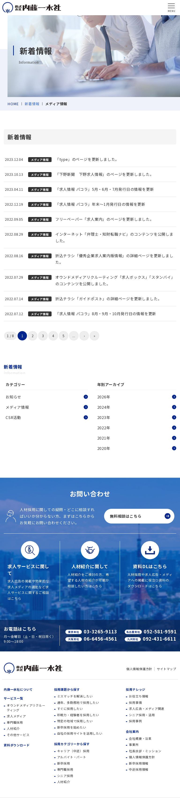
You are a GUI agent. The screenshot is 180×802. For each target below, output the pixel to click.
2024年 (103, 407)
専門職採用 (15, 722)
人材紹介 (13, 728)
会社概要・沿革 (140, 738)
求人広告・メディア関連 (146, 708)
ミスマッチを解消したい (75, 696)
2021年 (103, 438)
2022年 (103, 427)
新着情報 (32, 103)
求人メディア (16, 716)
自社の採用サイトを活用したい (79, 733)
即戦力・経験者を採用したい (78, 715)
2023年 (103, 417)
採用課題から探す (67, 689)
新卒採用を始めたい (71, 727)
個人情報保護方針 (139, 669)
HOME (13, 103)
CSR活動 (13, 417)
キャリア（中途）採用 (73, 751)
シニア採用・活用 (142, 715)
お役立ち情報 (138, 696)
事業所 (134, 744)
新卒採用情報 (138, 763)
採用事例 (135, 721)
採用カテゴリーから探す (72, 744)
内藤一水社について (18, 689)
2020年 (103, 448)
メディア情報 (17, 407)
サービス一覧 (13, 698)
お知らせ (13, 397)
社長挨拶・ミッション (145, 751)
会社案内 (132, 731)
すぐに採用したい (70, 708)
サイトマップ (166, 669)
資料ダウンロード (17, 745)
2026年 (103, 397)
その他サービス (18, 735)
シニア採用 (65, 775)
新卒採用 (63, 763)
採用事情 (135, 702)
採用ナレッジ (135, 689)
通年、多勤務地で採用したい (78, 702)
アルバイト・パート (71, 757)
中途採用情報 (138, 769)
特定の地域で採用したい (75, 721)
